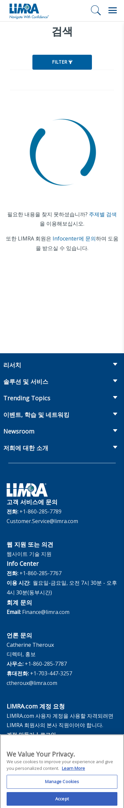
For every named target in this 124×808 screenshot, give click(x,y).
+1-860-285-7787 (46, 663)
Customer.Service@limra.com (42, 521)
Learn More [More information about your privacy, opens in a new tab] (73, 771)
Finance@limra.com (45, 612)
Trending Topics (26, 398)
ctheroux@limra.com (32, 683)
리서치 (12, 365)
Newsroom (18, 431)
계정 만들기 (20, 734)
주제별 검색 (103, 214)
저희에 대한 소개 (25, 448)
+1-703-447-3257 (51, 673)
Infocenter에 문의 (74, 238)
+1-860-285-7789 (41, 511)
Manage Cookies (62, 785)
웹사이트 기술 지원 (29, 554)
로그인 (48, 734)
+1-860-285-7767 (41, 573)
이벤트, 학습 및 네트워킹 (36, 415)
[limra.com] (29, 11)
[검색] (96, 10)
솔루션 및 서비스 (25, 381)
